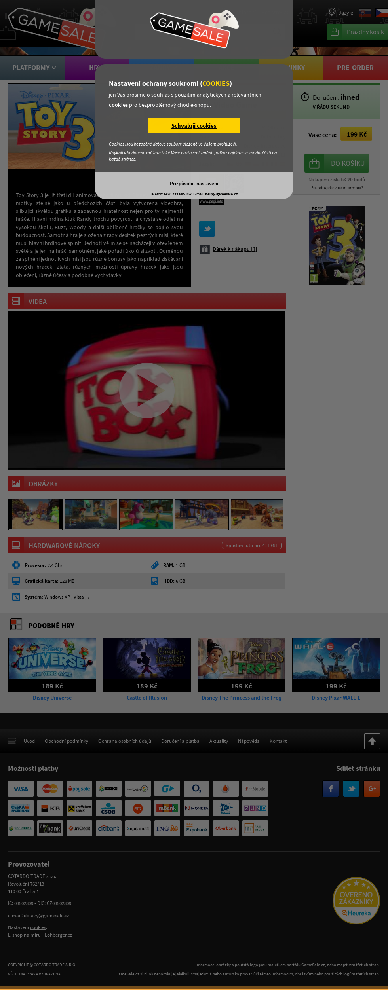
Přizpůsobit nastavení (194, 183)
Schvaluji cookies (194, 125)
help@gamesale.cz (221, 194)
